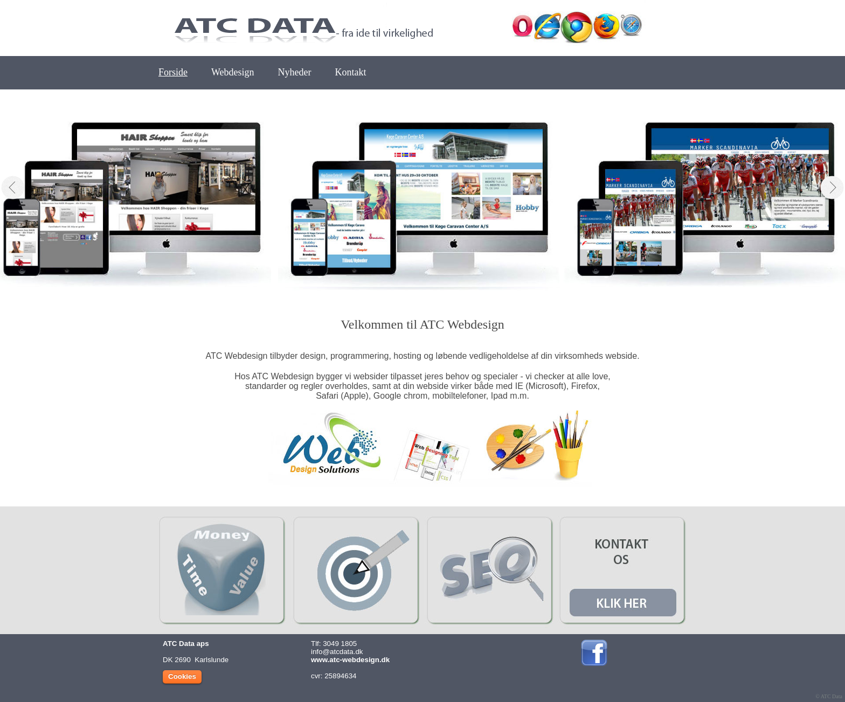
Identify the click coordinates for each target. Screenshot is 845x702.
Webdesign (232, 72)
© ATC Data (828, 696)
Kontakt (350, 72)
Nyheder (294, 72)
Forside (173, 72)
